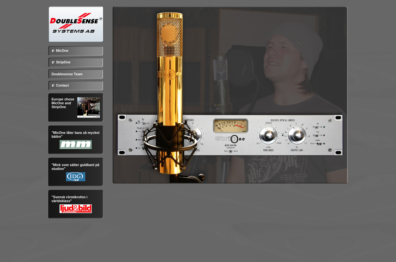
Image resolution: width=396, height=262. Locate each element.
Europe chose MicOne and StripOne (63, 103)
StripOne (59, 62)
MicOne (58, 50)
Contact (58, 85)
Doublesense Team (67, 74)
